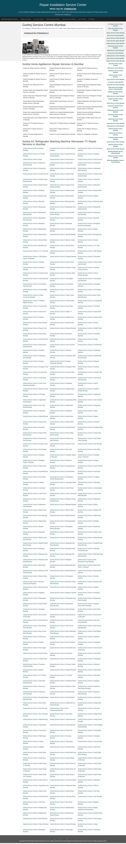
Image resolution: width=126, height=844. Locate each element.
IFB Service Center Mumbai (115, 68)
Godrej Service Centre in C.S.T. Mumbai (35, 251)
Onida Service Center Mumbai (115, 103)
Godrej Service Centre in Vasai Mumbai (62, 747)
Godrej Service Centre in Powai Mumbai (62, 659)
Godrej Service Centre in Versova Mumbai (63, 780)
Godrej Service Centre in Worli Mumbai (35, 818)
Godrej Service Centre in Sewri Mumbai (62, 697)
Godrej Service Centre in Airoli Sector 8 (90, 159)
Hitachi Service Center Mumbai (115, 61)
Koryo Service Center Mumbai (115, 79)
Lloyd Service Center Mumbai (115, 84)
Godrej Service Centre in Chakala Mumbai (63, 256)
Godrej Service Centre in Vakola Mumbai (35, 824)
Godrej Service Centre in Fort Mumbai (90, 344)
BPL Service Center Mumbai (115, 35)
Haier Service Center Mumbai (115, 58)
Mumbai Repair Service (9, 19)
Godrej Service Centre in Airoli (32, 159)
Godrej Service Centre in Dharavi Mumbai (63, 328)
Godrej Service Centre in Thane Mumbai (62, 725)
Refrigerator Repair (25, 19)
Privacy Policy (71, 839)
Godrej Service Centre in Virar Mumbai (90, 796)
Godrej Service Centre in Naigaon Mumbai (63, 592)
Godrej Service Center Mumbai (115, 55)
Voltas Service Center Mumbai (115, 149)
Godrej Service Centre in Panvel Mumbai (62, 648)
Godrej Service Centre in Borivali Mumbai (63, 234)
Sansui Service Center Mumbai (116, 123)
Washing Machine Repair (53, 19)
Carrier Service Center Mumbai (116, 38)
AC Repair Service (38, 19)
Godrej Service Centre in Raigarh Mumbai (63, 670)
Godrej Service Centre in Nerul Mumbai (62, 609)
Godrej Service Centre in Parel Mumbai (35, 653)
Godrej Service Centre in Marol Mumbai (62, 537)
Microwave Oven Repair (68, 19)
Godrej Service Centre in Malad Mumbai (62, 515)
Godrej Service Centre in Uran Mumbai (90, 741)
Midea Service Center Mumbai (115, 96)
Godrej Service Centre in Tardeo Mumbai (62, 719)
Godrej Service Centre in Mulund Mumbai (63, 570)
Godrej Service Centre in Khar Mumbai (90, 444)
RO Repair (91, 19)
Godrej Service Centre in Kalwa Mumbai (35, 416)
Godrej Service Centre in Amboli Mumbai (35, 174)
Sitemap (57, 839)
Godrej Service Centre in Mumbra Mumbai (63, 587)
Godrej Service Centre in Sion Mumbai (35, 708)
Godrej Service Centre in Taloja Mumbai (35, 719)
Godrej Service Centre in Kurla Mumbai (62, 471)
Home (52, 839)
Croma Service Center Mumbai (115, 40)
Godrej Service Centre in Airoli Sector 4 (62, 159)
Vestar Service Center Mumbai (115, 142)
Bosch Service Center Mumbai (115, 33)
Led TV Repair (82, 19)
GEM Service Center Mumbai (115, 50)
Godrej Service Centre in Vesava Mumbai (63, 824)
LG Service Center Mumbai (115, 82)
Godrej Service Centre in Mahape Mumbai (63, 504)
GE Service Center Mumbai (115, 53)
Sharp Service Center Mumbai (115, 126)
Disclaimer (63, 839)
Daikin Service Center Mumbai (115, 43)
